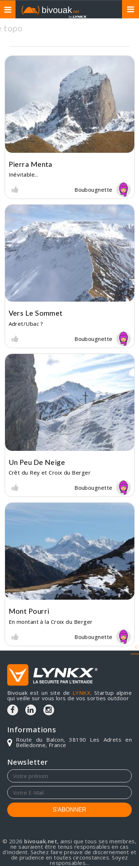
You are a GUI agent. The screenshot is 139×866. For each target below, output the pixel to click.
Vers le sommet (36, 313)
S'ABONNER (69, 810)
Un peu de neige (37, 462)
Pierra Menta (30, 164)
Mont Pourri (29, 611)
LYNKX (81, 692)
